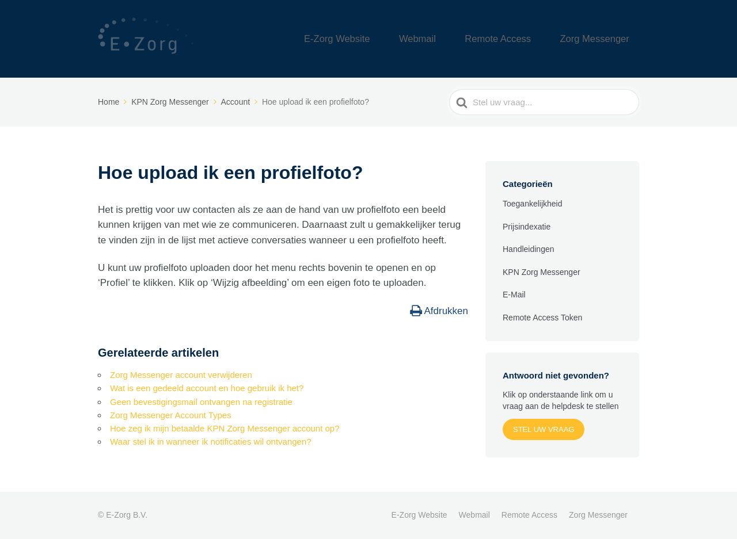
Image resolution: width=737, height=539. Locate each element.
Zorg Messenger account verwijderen (181, 375)
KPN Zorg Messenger (541, 272)
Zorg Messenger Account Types (170, 415)
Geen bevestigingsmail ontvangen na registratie (201, 402)
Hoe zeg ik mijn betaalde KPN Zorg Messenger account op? (225, 428)
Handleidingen (528, 249)
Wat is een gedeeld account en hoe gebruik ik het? (206, 388)
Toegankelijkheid (533, 203)
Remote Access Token (542, 317)
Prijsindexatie (526, 226)
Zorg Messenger (603, 39)
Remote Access (523, 39)
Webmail (457, 39)
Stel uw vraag (543, 429)
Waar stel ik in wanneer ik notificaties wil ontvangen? (210, 441)
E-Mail (514, 294)
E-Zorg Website (393, 39)
